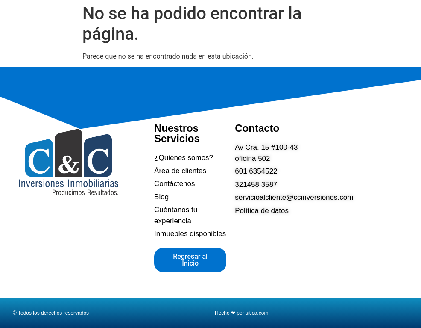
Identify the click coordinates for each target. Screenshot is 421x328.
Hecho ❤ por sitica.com (241, 313)
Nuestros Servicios (177, 133)
